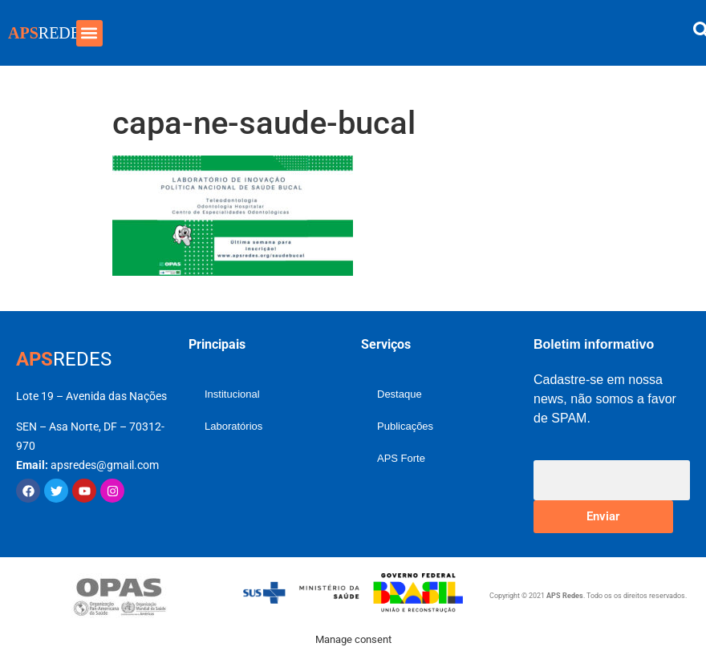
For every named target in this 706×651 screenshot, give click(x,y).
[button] (89, 33)
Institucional (232, 394)
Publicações (405, 426)
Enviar (602, 516)
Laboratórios (233, 426)
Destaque (399, 394)
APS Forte (401, 458)
